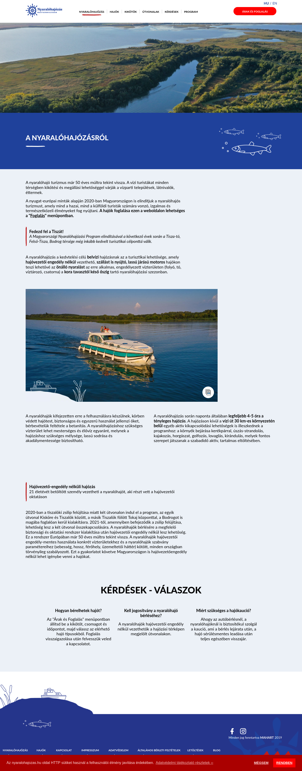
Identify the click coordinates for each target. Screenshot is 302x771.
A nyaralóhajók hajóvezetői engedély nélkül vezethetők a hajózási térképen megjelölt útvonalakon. (151, 628)
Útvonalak (150, 11)
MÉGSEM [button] (261, 763)
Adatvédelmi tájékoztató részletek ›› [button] (184, 763)
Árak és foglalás (255, 11)
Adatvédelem (118, 750)
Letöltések (195, 750)
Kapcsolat (64, 750)
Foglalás (37, 215)
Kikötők (131, 11)
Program (191, 11)
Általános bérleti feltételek (159, 750)
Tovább (151, 591)
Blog (216, 750)
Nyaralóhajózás (91, 11)
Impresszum (90, 750)
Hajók (114, 11)
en (275, 3)
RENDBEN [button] (284, 763)
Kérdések (172, 11)
